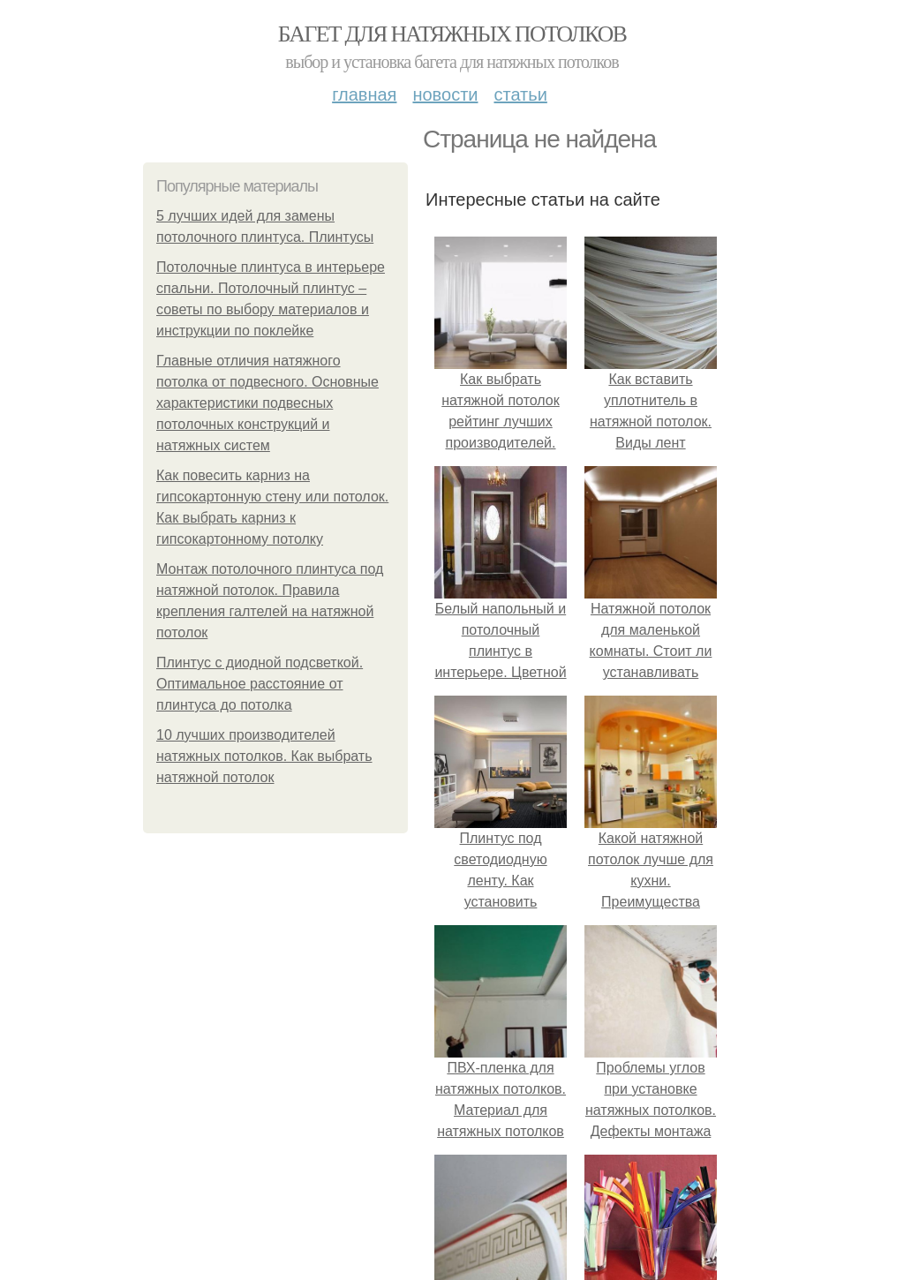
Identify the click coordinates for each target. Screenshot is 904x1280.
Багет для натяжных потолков (452, 34)
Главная (364, 94)
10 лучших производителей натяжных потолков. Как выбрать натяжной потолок (264, 756)
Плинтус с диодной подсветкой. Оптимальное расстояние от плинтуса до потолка (259, 683)
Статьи (519, 94)
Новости (445, 94)
